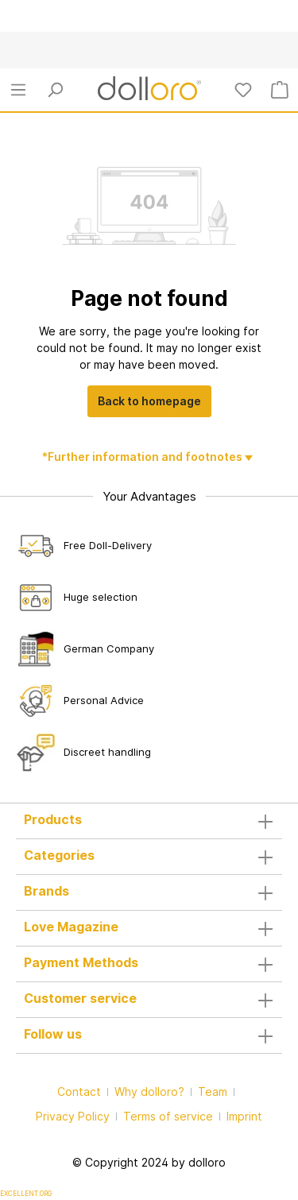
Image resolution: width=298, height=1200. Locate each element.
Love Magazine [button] (149, 928)
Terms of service (168, 1116)
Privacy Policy (73, 1116)
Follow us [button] (149, 1035)
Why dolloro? (149, 1091)
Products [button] (149, 821)
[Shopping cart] (279, 90)
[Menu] (18, 90)
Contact (79, 1091)
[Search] (55, 90)
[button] (149, 892)
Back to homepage (149, 401)
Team (212, 1091)
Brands (46, 891)
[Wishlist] (243, 90)
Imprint (244, 1116)
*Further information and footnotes (143, 456)
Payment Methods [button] (149, 964)
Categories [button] (149, 857)
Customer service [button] (149, 1000)
